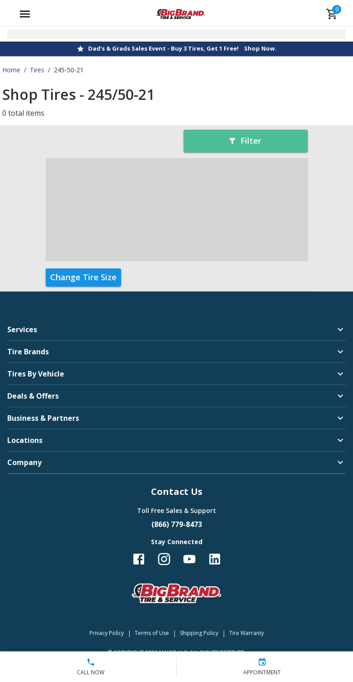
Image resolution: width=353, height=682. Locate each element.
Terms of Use (152, 633)
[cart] (332, 14)
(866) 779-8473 (176, 524)
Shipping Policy (199, 633)
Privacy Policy (106, 633)
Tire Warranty (246, 633)
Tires (37, 70)
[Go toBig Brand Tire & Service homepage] (180, 14)
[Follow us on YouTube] (189, 559)
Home (11, 70)
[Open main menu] (24, 14)
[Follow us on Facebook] (139, 559)
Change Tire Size (83, 277)
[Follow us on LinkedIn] (214, 559)
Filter (244, 140)
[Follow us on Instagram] (164, 559)
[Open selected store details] (176, 34)
